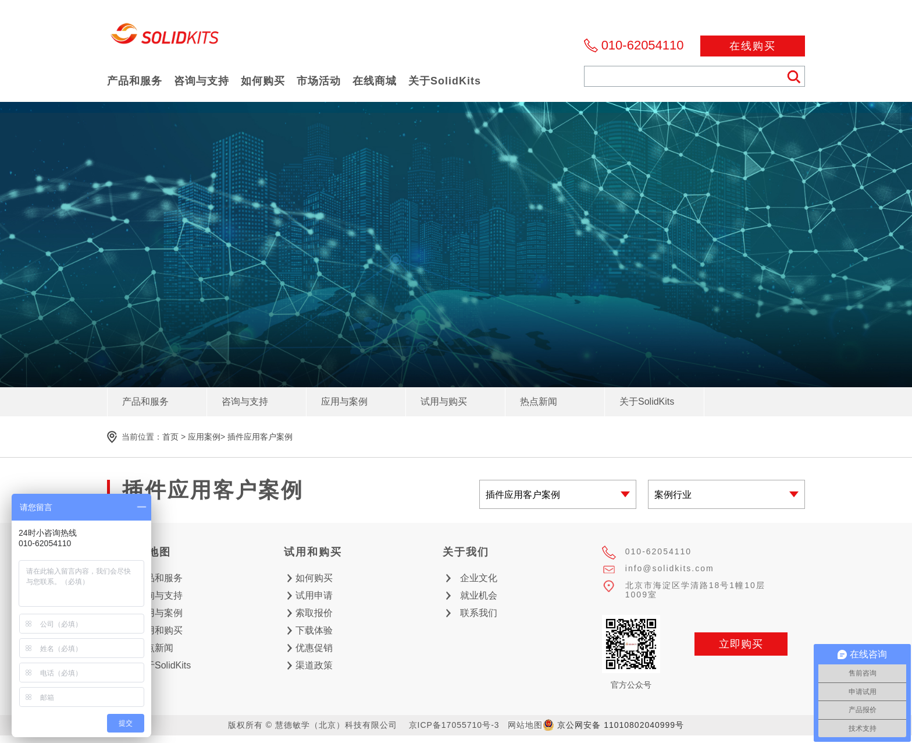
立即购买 (741, 644)
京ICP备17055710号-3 (454, 725)
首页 (170, 436)
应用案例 (204, 436)
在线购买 (752, 46)
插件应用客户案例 (260, 436)
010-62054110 (642, 45)
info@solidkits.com (669, 568)
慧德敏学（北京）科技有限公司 (165, 37)
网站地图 (525, 725)
